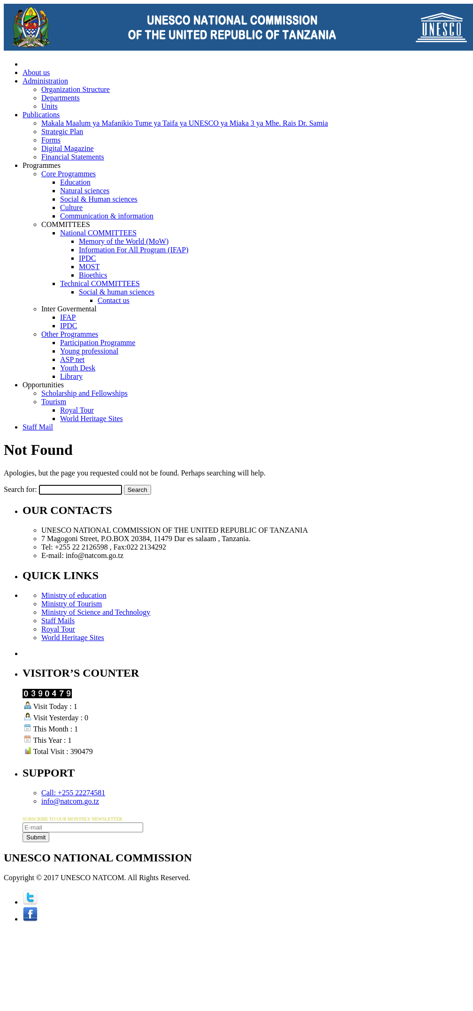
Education (75, 182)
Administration (45, 81)
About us (36, 72)
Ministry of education (74, 595)
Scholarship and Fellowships (84, 393)
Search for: (20, 489)
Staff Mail (38, 427)
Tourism (53, 402)
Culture (71, 207)
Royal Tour (77, 410)
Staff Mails (58, 621)
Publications (41, 115)
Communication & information (106, 216)
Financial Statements (72, 157)
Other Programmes (69, 334)
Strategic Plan (62, 132)
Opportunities (43, 385)
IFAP (68, 317)
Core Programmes (68, 174)
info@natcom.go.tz (70, 801)
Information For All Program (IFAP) (133, 250)
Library (71, 376)
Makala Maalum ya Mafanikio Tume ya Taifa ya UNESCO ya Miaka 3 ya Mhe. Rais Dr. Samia (184, 123)
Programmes (42, 165)
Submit (36, 837)
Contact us (114, 300)
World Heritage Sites (91, 419)
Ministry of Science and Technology (95, 612)
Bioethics (93, 275)
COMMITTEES (65, 224)
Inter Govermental (69, 309)
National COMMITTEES (98, 233)
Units (49, 106)
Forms (51, 140)
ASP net (72, 359)
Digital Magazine (67, 148)
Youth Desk (77, 368)
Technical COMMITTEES (100, 283)
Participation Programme (97, 343)
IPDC (87, 258)
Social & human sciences (116, 292)
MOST (89, 267)
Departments (60, 98)
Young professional (89, 351)
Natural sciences (84, 191)
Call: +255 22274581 (73, 793)
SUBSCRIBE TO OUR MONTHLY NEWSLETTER (72, 819)
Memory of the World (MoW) (123, 241)
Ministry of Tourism (71, 604)
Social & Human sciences (98, 199)
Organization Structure (75, 89)
